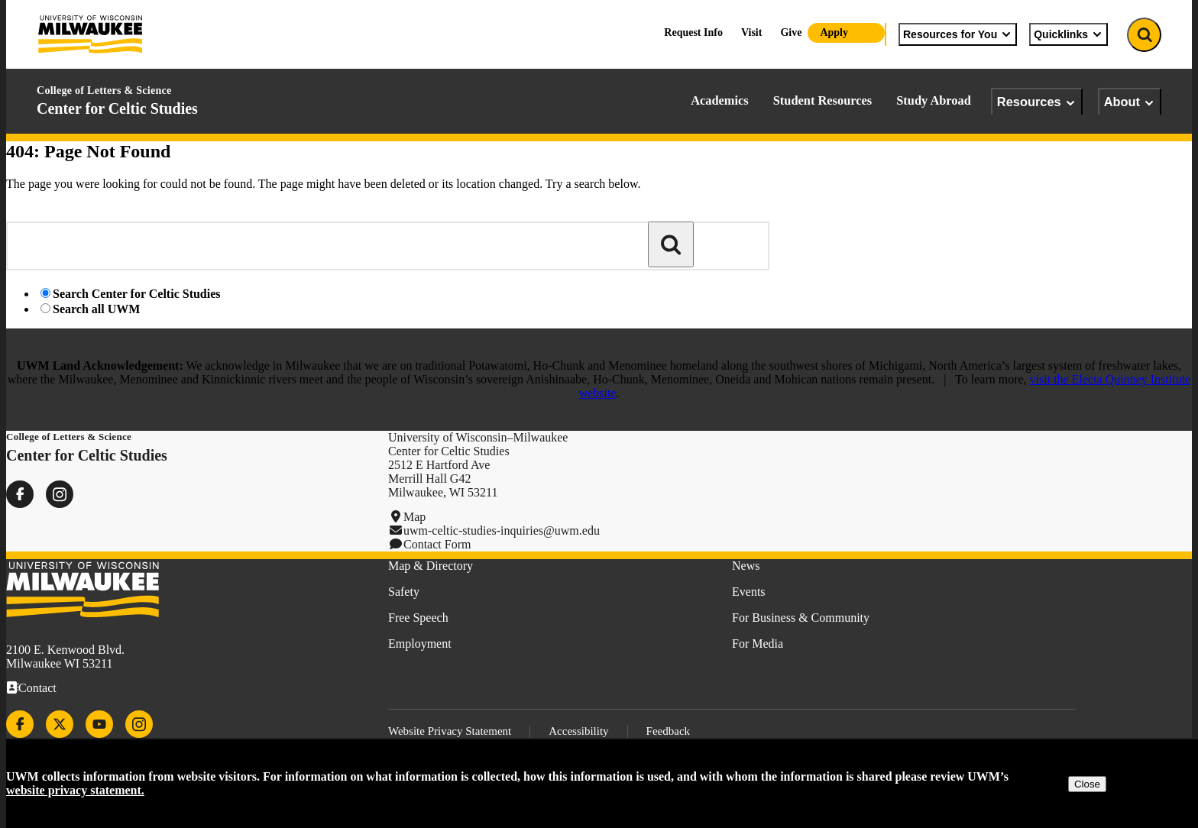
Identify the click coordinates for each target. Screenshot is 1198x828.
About (1129, 102)
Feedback (668, 731)
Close (1087, 784)
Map (414, 516)
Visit (751, 32)
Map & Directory (430, 565)
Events (749, 591)
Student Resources (822, 100)
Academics (720, 100)
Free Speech (418, 617)
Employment (420, 643)
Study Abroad (933, 100)
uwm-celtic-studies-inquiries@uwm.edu (501, 530)
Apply (834, 32)
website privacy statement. (75, 790)
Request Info (693, 32)
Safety (403, 591)
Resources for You (957, 34)
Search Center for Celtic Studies (137, 293)
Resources (1037, 102)
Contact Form (437, 544)
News (745, 565)
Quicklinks (1068, 34)
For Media (757, 643)
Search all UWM (96, 308)
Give (790, 32)
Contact (37, 687)
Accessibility (578, 731)
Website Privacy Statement (449, 731)
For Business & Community (800, 617)
